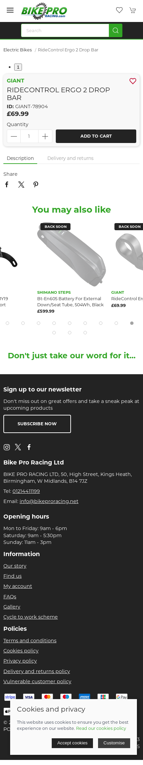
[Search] (71, 30)
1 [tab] (18, 67)
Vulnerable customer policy (37, 681)
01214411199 (26, 491)
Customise (114, 742)
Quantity (17, 124)
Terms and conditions (29, 641)
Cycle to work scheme (30, 617)
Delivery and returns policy (36, 671)
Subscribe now (37, 423)
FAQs (9, 597)
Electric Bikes (17, 49)
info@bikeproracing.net (49, 501)
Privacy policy (20, 661)
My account (17, 586)
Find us (12, 576)
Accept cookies (72, 742)
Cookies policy (21, 651)
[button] (10, 10)
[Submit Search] (115, 30)
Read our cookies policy (101, 728)
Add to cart (96, 136)
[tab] (7, 323)
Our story (14, 566)
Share (10, 174)
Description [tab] (20, 158)
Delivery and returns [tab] (70, 158)
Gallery (11, 607)
